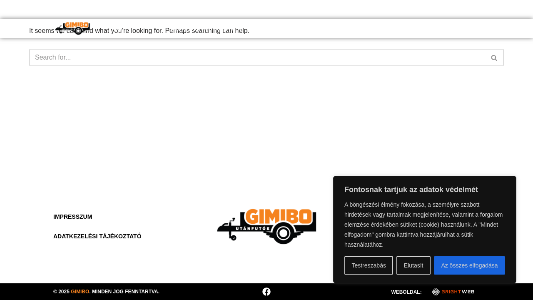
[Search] (257, 57)
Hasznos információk (338, 28)
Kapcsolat (455, 28)
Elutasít (413, 265)
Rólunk (271, 28)
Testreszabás (368, 265)
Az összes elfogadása (469, 265)
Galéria (407, 28)
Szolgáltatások (207, 28)
